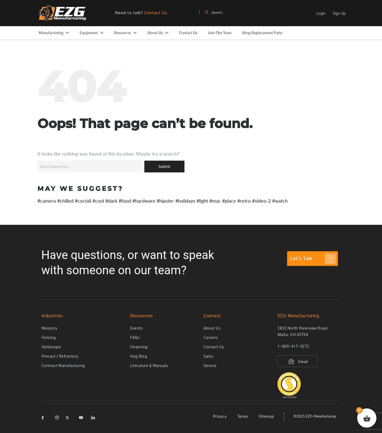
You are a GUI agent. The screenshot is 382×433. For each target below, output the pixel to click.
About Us (155, 32)
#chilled (65, 201)
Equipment (89, 32)
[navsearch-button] (201, 13)
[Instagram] (56, 415)
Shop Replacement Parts (262, 32)
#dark (111, 201)
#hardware (143, 201)
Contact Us (188, 32)
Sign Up (339, 14)
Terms (242, 416)
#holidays (185, 201)
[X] (68, 415)
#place (229, 201)
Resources (122, 32)
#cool (98, 201)
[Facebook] (44, 415)
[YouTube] (80, 415)
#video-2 (261, 201)
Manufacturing (51, 32)
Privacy (220, 416)
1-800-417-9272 (293, 347)
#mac (215, 201)
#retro (244, 201)
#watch (280, 201)
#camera (46, 201)
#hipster (165, 201)
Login (321, 14)
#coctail (83, 201)
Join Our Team (219, 32)
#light (202, 201)
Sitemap (266, 416)
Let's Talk (312, 258)
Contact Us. (156, 13)
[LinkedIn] (92, 415)
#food (125, 201)
